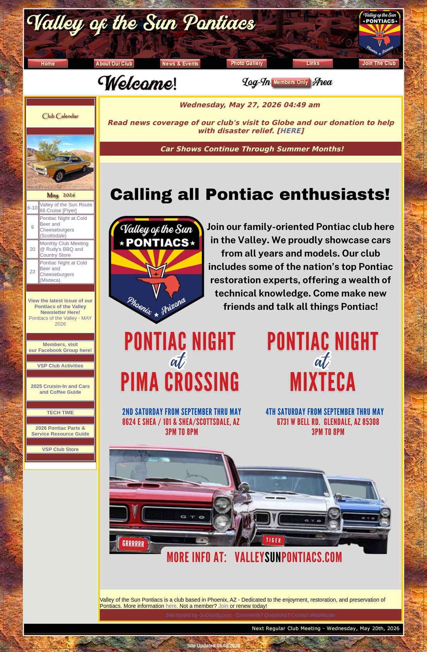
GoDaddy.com (215, 615)
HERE (290, 131)
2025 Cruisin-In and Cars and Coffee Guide (60, 389)
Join (224, 606)
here (171, 606)
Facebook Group (58, 350)
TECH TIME (60, 412)
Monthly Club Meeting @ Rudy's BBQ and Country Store (64, 249)
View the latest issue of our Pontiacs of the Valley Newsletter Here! (60, 306)
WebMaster (322, 615)
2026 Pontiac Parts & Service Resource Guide (60, 431)
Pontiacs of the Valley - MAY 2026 (60, 321)
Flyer (69, 210)
